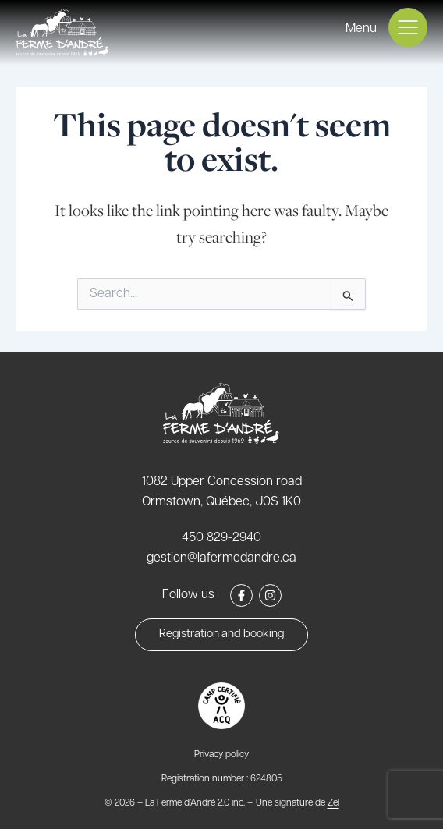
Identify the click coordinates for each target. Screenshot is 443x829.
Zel (333, 803)
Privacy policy (221, 755)
